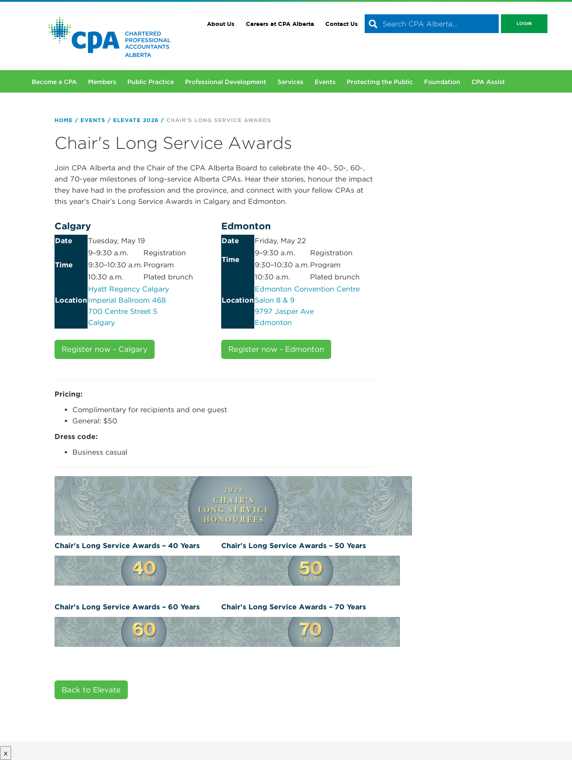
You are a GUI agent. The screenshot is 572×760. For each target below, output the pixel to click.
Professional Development (225, 81)
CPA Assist (488, 81)
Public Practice (150, 81)
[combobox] (432, 23)
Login (524, 23)
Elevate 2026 (136, 120)
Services (290, 81)
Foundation (442, 81)
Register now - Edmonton (276, 349)
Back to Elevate (91, 689)
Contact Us (341, 24)
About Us (221, 24)
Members (102, 81)
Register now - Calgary (104, 349)
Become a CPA (54, 81)
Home (64, 120)
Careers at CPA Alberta (280, 24)
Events (325, 81)
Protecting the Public (380, 81)
